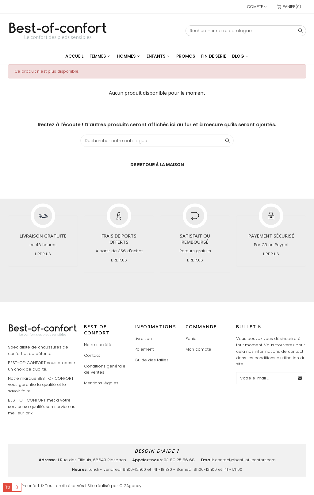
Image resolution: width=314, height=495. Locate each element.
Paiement (144, 349)
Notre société (97, 345)
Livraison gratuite (43, 236)
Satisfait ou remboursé (195, 239)
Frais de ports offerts (118, 239)
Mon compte (198, 349)
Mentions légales (101, 383)
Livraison (143, 338)
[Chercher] (246, 30)
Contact (92, 355)
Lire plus (43, 254)
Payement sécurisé (271, 236)
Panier (192, 338)
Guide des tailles (152, 360)
